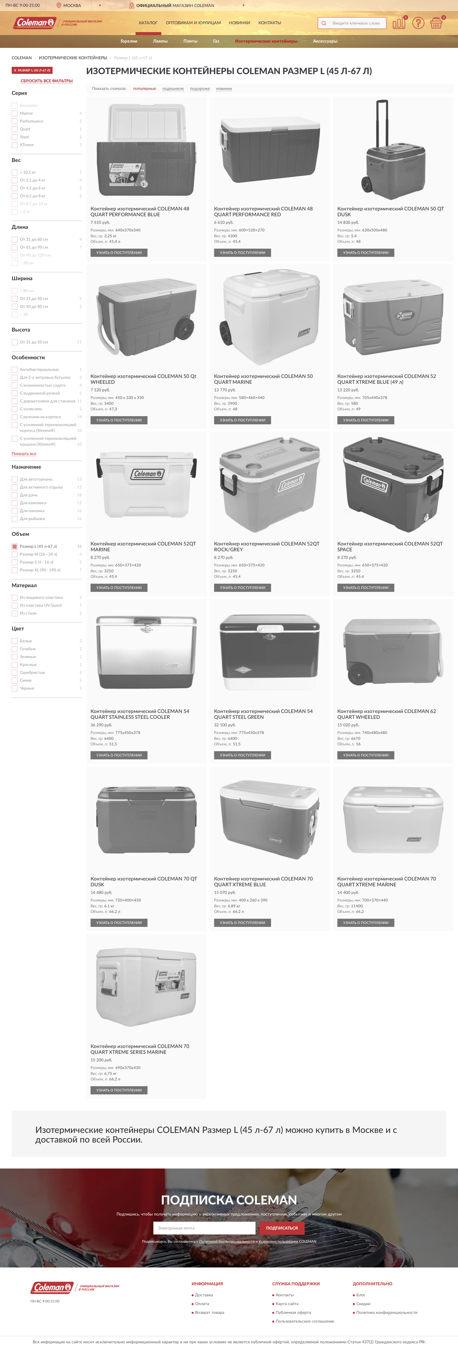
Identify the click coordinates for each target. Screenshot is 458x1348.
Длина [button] (20, 227)
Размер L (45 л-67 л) (38, 547)
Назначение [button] (26, 467)
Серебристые (32, 673)
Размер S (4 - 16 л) (36, 562)
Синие (26, 681)
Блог (360, 1295)
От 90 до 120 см (35, 255)
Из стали (28, 613)
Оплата (202, 1304)
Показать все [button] (24, 454)
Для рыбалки (32, 519)
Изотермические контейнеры (266, 41)
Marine (26, 113)
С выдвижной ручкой (40, 393)
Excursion (29, 106)
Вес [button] (16, 160)
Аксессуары (325, 41)
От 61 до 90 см (34, 247)
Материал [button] (24, 585)
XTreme (27, 145)
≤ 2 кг (25, 212)
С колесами (31, 409)
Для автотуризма (36, 479)
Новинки (239, 23)
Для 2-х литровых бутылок (45, 378)
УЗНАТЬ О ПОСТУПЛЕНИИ (119, 252)
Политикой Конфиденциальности (227, 1241)
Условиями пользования (278, 1241)
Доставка (204, 1295)
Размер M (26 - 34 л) (38, 554)
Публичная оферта (293, 1313)
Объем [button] (20, 534)
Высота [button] (21, 330)
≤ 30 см (27, 263)
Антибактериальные (39, 370)
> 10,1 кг (28, 172)
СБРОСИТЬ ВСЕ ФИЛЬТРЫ (47, 81)
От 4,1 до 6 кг (33, 188)
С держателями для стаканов (47, 401)
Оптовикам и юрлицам (193, 23)
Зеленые (28, 657)
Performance (31, 121)
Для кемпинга (33, 503)
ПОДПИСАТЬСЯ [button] (282, 1228)
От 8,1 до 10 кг (34, 204)
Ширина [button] (22, 278)
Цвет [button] (18, 629)
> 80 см (27, 291)
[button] (418, 23)
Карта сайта (287, 1304)
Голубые (28, 649)
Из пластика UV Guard (41, 606)
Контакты (270, 23)
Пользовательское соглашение (305, 1322)
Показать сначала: (109, 89)
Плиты (190, 41)
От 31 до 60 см (34, 240)
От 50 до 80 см (34, 307)
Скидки (363, 1304)
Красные (28, 665)
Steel (24, 137)
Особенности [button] (28, 357)
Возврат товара (209, 1313)
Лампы (160, 41)
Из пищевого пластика (41, 598)
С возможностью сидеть (43, 385)
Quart (25, 129)
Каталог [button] (148, 23)
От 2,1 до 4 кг (33, 180)
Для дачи (28, 495)
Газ (216, 41)
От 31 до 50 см (34, 299)
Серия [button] (19, 93)
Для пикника (32, 511)
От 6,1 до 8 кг (33, 196)
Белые (26, 641)
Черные (27, 688)
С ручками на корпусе (40, 417)
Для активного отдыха (41, 487)
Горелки (129, 41)
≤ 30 (24, 315)
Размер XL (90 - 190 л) (40, 570)
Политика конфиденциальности (386, 1313)
